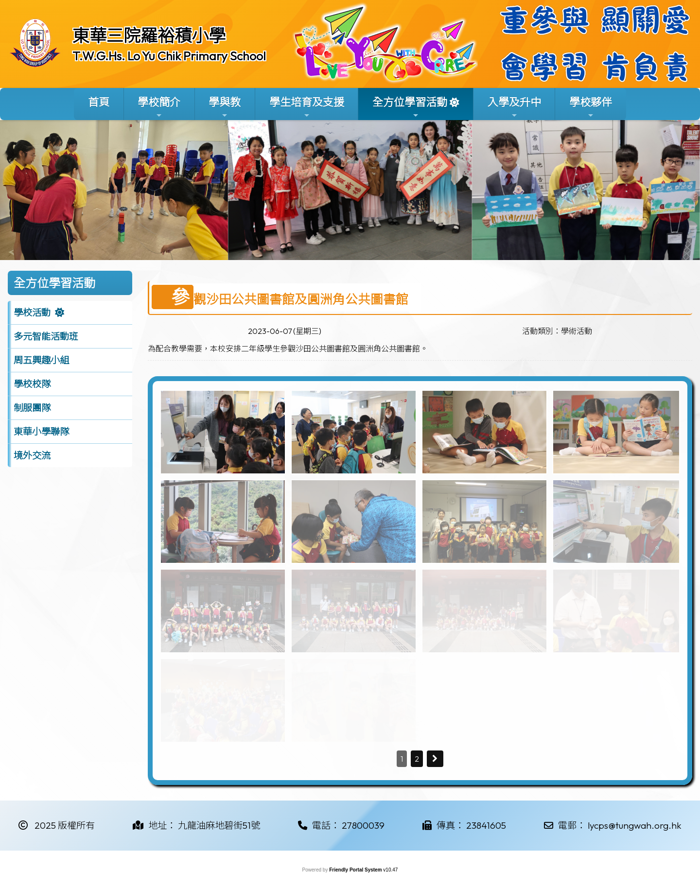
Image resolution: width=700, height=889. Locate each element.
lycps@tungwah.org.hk (635, 825)
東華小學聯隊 (41, 431)
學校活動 (32, 312)
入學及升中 (514, 107)
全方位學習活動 (409, 107)
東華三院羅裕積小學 (149, 35)
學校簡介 (159, 107)
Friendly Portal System (356, 869)
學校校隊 (32, 384)
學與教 (225, 107)
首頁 (98, 102)
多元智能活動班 (46, 336)
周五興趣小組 (41, 360)
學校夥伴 (590, 107)
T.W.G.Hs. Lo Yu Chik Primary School (169, 56)
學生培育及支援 (306, 107)
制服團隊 (32, 408)
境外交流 (32, 455)
